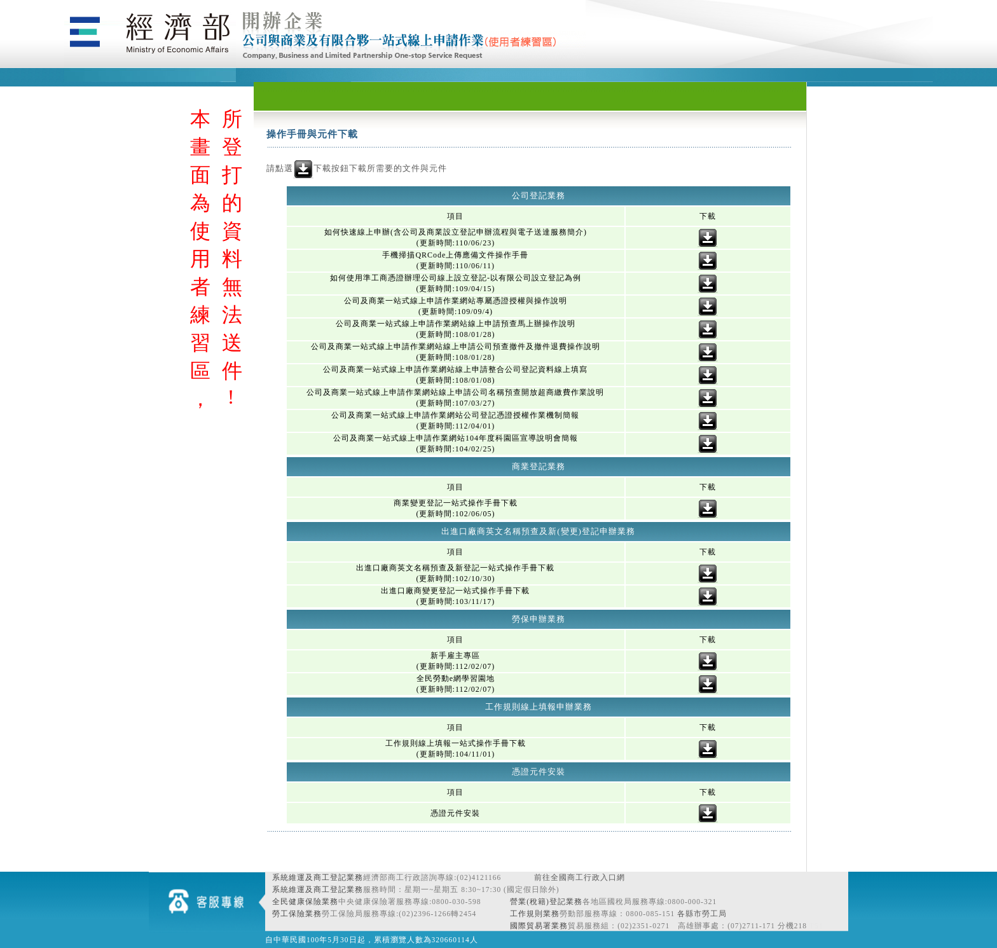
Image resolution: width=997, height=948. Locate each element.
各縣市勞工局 (702, 913)
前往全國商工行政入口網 (579, 877)
